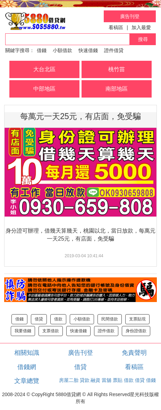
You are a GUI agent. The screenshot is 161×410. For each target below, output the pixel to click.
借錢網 (26, 366)
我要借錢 (23, 330)
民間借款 (109, 319)
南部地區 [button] (116, 89)
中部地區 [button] (44, 89)
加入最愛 (141, 27)
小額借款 (62, 50)
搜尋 (143, 39)
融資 (95, 380)
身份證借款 (136, 330)
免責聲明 (134, 352)
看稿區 (116, 27)
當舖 (106, 380)
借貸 (39, 319)
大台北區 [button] (44, 69)
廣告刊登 (129, 16)
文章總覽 (26, 380)
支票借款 (50, 330)
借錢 (41, 50)
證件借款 (106, 330)
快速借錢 (88, 50)
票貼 (117, 380)
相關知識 (26, 352)
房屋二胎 (68, 380)
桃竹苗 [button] (116, 69)
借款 (58, 319)
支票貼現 (137, 319)
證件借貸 (114, 50)
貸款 (85, 380)
